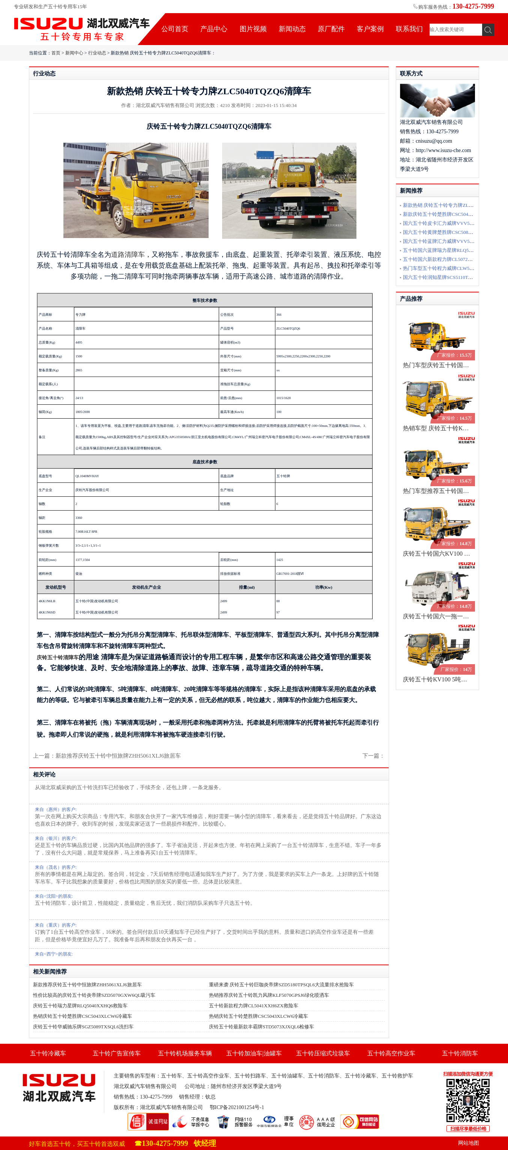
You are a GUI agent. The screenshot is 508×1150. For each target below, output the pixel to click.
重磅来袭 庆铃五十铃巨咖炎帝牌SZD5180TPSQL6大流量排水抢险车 (281, 984)
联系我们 (409, 29)
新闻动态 (292, 29)
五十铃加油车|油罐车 (253, 1053)
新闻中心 (74, 53)
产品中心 (213, 29)
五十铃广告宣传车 (117, 1053)
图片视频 (253, 29)
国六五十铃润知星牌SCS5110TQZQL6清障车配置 (455, 277)
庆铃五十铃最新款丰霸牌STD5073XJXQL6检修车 (261, 1026)
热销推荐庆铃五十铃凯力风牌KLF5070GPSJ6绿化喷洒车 (269, 995)
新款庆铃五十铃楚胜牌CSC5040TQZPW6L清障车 (455, 214)
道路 (118, 254)
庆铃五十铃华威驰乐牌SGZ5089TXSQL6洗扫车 (83, 1026)
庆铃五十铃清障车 (58, 657)
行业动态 (97, 53)
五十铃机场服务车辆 (185, 1053)
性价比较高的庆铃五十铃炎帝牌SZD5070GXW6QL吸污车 (94, 995)
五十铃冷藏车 (48, 1053)
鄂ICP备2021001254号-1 (237, 1107)
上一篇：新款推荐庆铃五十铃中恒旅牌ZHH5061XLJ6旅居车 (107, 756)
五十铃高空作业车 (391, 1053)
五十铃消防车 (460, 1053)
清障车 (135, 254)
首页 (55, 53)
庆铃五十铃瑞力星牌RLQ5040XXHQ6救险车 (80, 1005)
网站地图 (468, 1143)
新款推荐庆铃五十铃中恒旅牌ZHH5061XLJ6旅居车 (87, 984)
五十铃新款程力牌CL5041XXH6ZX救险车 (253, 1005)
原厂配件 (331, 29)
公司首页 (174, 29)
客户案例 (370, 29)
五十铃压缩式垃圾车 (323, 1053)
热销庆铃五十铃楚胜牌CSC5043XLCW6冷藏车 (82, 1016)
